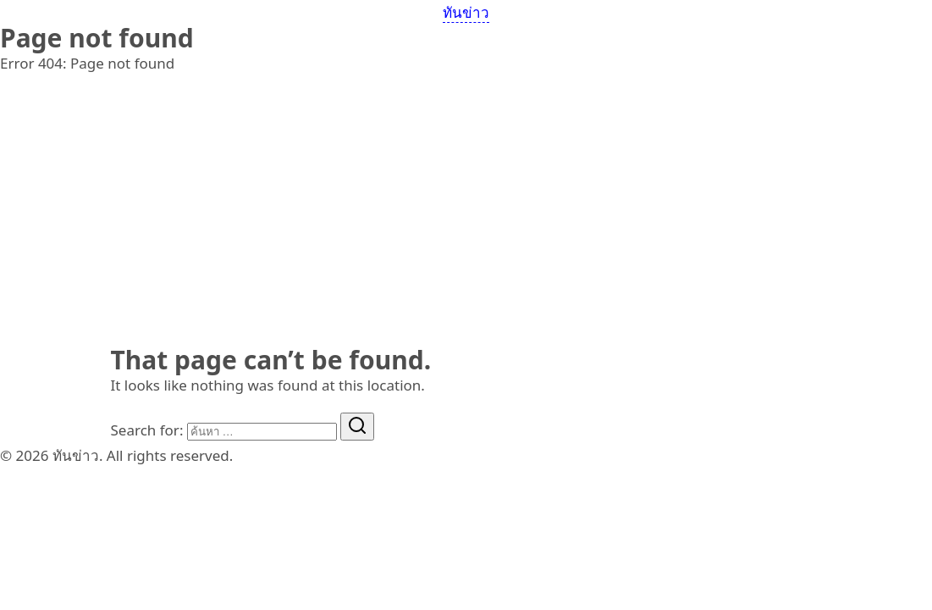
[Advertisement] (466, 220)
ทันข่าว (466, 12)
